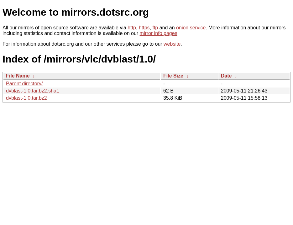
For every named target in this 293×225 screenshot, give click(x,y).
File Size (173, 75)
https (144, 27)
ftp (155, 27)
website (172, 44)
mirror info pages (158, 33)
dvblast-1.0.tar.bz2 (26, 98)
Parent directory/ (24, 83)
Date (226, 75)
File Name (18, 75)
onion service (191, 27)
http (132, 27)
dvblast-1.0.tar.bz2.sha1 (32, 90)
